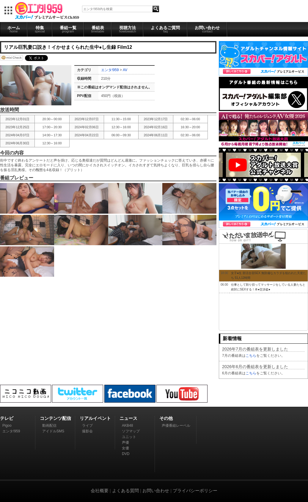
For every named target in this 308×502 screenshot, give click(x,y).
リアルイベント (95, 418)
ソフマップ (131, 431)
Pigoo (7, 425)
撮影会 (87, 431)
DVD (125, 454)
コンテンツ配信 (55, 418)
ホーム (13, 29)
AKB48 (127, 425)
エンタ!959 (110, 70)
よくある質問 (125, 490)
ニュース (128, 418)
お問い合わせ (207, 29)
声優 (125, 442)
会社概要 (100, 490)
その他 (166, 418)
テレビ (6, 418)
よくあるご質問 (165, 29)
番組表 (97, 29)
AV (125, 70)
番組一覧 (68, 29)
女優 (125, 448)
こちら (251, 356)
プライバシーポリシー (195, 490)
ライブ (87, 425)
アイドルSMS (53, 431)
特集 (40, 29)
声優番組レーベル (176, 425)
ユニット (129, 437)
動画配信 (49, 425)
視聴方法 (127, 29)
